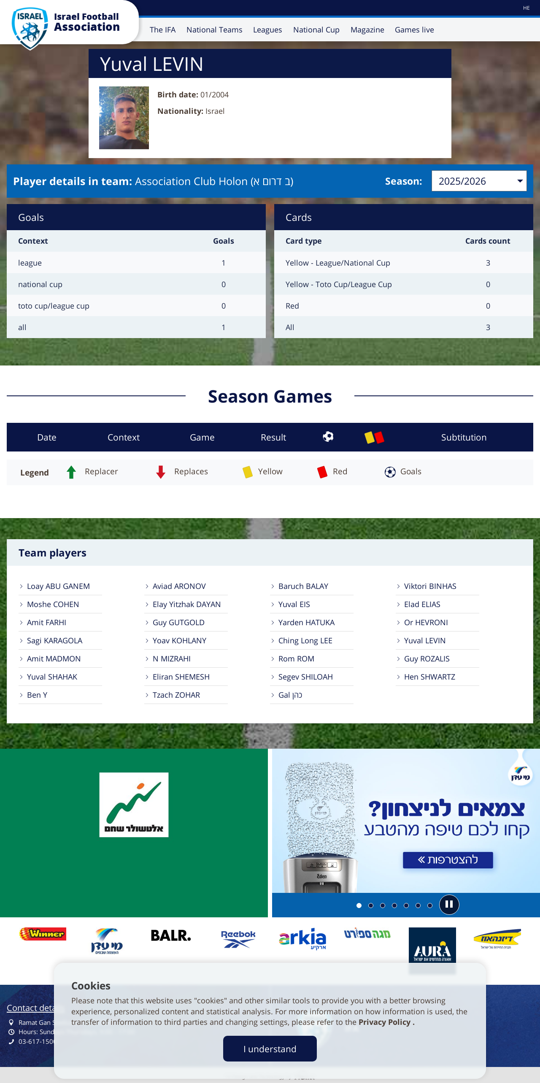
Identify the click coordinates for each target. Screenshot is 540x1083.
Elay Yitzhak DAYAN (187, 604)
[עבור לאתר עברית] (525, 7)
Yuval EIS (294, 604)
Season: (403, 181)
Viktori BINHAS (430, 586)
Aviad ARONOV (179, 586)
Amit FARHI (46, 622)
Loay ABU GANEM (58, 586)
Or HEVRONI (426, 622)
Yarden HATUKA (306, 622)
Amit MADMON (54, 658)
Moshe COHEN (53, 604)
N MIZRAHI (172, 658)
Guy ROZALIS (427, 658)
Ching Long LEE (305, 640)
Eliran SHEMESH (181, 677)
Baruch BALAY (303, 586)
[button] (449, 904)
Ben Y (37, 695)
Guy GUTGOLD (179, 622)
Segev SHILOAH (305, 677)
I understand (270, 1049)
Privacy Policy (386, 1022)
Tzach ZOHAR (176, 695)
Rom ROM (296, 658)
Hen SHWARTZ (429, 677)
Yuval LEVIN (425, 640)
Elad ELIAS (422, 604)
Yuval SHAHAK (52, 677)
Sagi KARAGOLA (54, 640)
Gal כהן (290, 695)
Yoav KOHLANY (179, 640)
